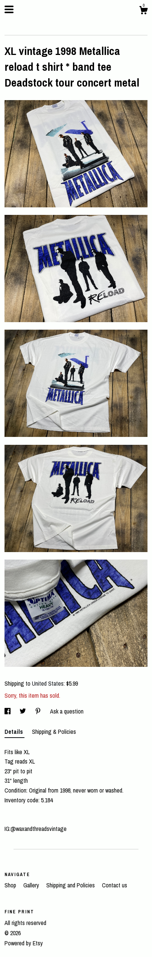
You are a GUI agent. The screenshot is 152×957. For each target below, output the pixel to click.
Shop (11, 885)
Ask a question (67, 711)
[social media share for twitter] (23, 711)
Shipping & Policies (54, 731)
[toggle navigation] (9, 9)
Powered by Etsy (24, 943)
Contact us (114, 885)
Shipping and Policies (71, 885)
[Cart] (143, 11)
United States (48, 683)
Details (14, 731)
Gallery (32, 885)
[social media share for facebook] (8, 711)
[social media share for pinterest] (39, 711)
